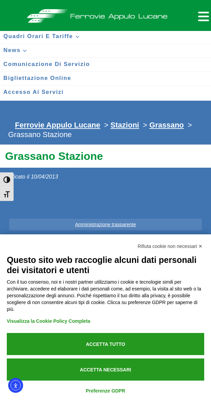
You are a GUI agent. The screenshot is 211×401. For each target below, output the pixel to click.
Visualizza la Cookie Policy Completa (48, 321)
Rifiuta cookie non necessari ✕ (170, 246)
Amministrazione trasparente (105, 224)
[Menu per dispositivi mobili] (202, 15)
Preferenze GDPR (105, 391)
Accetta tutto (105, 344)
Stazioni (124, 125)
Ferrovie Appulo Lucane (105, 14)
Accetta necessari (105, 369)
